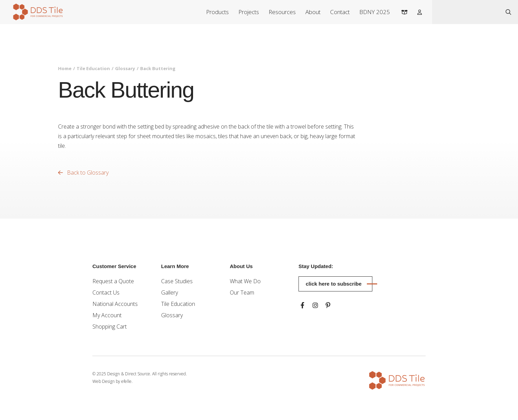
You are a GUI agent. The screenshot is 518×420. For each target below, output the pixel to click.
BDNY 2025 (374, 12)
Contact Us (106, 292)
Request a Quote (113, 281)
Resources (282, 12)
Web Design (103, 381)
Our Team (242, 292)
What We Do (245, 281)
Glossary (125, 68)
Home (64, 68)
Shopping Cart (109, 326)
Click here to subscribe (334, 284)
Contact (340, 12)
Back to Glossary (83, 172)
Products (217, 12)
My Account (107, 315)
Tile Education (93, 68)
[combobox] (465, 12)
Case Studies (177, 281)
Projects (248, 12)
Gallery (169, 292)
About (312, 12)
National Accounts (115, 304)
